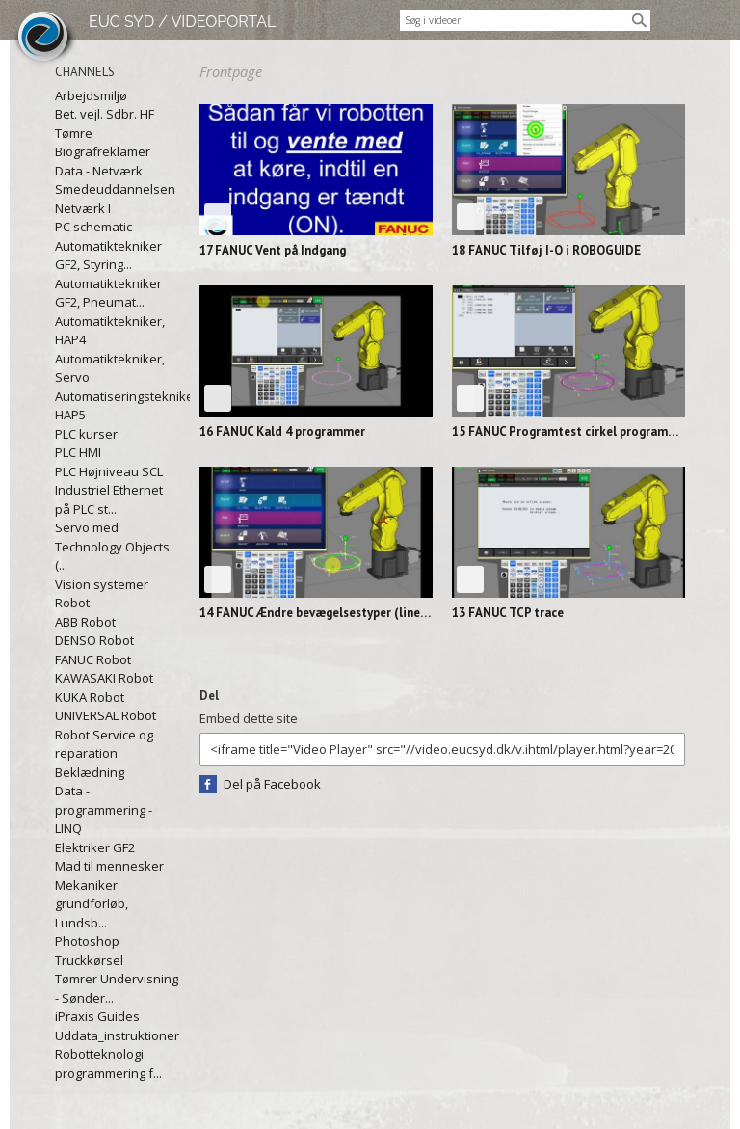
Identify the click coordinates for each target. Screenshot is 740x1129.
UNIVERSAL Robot (105, 715)
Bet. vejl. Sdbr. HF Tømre (104, 123)
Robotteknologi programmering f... (108, 1063)
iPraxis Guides (97, 1016)
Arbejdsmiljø (91, 95)
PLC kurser (86, 434)
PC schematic (93, 226)
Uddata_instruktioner (117, 1035)
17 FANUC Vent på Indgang (272, 250)
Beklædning (89, 772)
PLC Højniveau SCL (109, 471)
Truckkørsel (89, 960)
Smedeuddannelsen (115, 189)
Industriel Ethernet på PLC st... (109, 499)
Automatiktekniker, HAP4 (110, 330)
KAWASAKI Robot (104, 677)
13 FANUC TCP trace (508, 613)
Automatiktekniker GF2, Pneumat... (108, 293)
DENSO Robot (94, 640)
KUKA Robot (89, 697)
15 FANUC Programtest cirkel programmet (568, 431)
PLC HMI (78, 452)
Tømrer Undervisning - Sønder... (116, 988)
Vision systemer (101, 584)
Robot (72, 602)
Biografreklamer (102, 151)
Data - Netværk (99, 170)
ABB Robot (85, 622)
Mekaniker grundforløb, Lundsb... (91, 903)
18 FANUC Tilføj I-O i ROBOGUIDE (546, 250)
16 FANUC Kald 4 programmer (282, 431)
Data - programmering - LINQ (103, 809)
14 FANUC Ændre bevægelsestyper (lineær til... (316, 613)
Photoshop (87, 941)
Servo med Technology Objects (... (112, 546)
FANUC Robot (93, 659)
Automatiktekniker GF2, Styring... (108, 255)
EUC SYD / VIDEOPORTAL (182, 22)
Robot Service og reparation (104, 744)
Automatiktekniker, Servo (110, 368)
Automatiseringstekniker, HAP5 (117, 406)
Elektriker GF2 (95, 847)
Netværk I (83, 208)
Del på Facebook (272, 784)
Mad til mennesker (109, 865)
